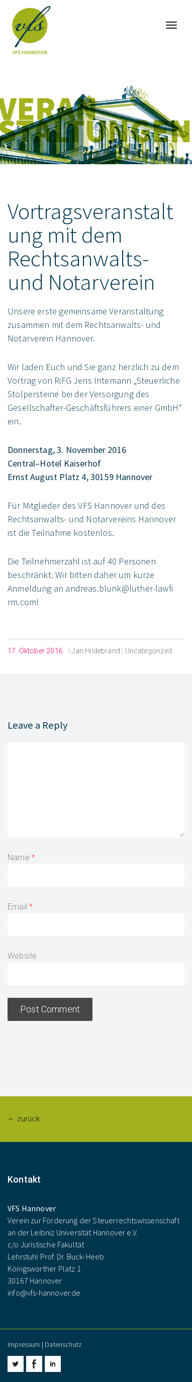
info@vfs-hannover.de (44, 1293)
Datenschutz (63, 1344)
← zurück (24, 1118)
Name (19, 857)
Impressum (24, 1344)
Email (17, 906)
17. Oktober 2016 (35, 651)
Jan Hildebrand (95, 651)
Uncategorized (148, 651)
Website (22, 956)
